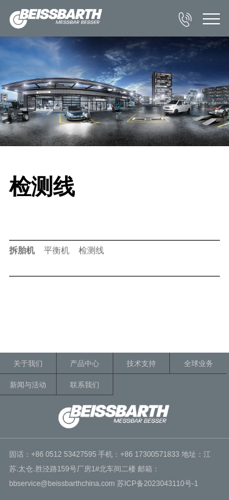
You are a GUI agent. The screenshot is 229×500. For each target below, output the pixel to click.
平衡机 (56, 251)
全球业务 (198, 363)
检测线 (91, 251)
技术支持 (141, 363)
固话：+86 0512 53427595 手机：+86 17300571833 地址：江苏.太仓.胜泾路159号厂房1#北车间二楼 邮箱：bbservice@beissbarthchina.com (110, 469)
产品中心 (84, 363)
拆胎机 (22, 251)
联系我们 (84, 385)
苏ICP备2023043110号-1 (157, 483)
